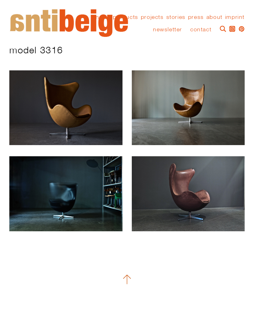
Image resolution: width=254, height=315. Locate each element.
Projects (152, 17)
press (196, 17)
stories (176, 17)
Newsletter (167, 29)
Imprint (235, 17)
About (214, 17)
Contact (200, 29)
